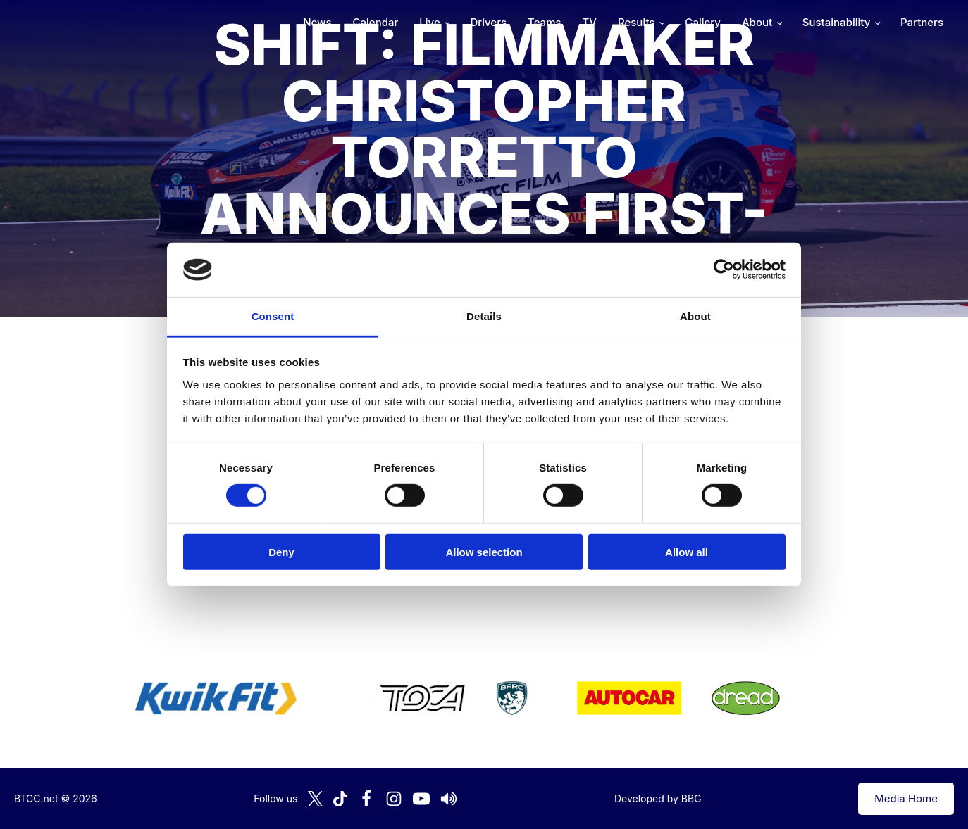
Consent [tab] (273, 316)
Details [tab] (484, 316)
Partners (921, 22)
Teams (544, 22)
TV (590, 22)
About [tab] (695, 316)
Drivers (488, 22)
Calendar (376, 22)
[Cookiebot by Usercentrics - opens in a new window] (724, 269)
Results (636, 22)
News (317, 22)
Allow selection (483, 551)
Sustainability (836, 22)
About (757, 22)
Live (429, 22)
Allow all (686, 551)
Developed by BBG (658, 798)
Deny (281, 551)
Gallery (703, 22)
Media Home (906, 798)
